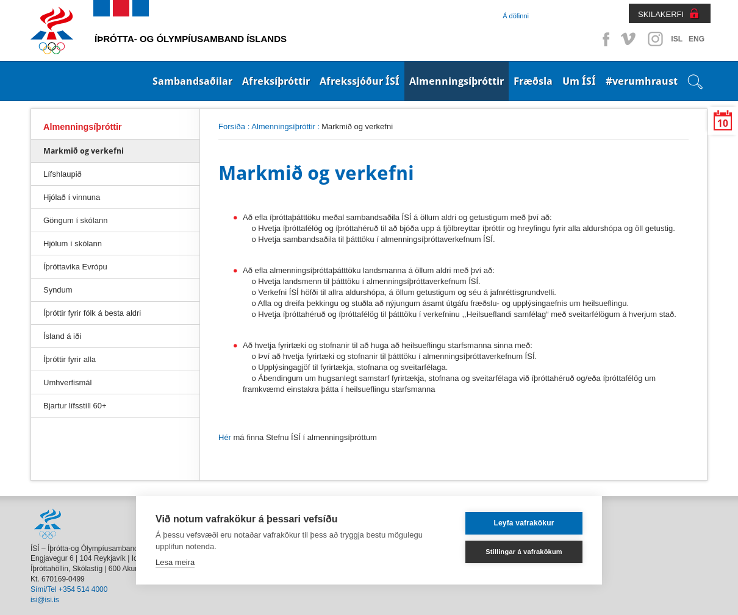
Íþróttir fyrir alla (69, 359)
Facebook (604, 39)
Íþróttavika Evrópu (75, 266)
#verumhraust (642, 81)
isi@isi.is (44, 599)
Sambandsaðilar (192, 81)
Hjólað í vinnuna (71, 197)
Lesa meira (175, 562)
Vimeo (629, 39)
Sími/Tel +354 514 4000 (68, 589)
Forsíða (231, 126)
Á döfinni (516, 16)
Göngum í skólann (75, 220)
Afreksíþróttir (276, 81)
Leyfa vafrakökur (523, 523)
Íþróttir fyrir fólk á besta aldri (92, 313)
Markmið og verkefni (83, 150)
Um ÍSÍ (579, 81)
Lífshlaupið (62, 174)
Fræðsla (533, 81)
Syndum (58, 289)
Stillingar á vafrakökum (523, 551)
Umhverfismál (67, 382)
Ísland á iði (62, 336)
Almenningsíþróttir (456, 81)
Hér (226, 437)
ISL (676, 39)
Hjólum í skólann (72, 243)
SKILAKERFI (661, 14)
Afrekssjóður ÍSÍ (359, 81)
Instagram (655, 39)
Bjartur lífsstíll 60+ (75, 405)
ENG (696, 39)
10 (722, 123)
